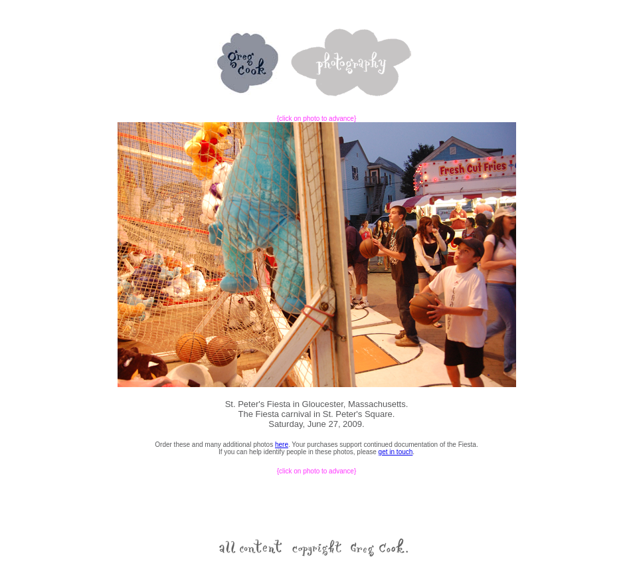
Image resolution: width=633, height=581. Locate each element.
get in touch (396, 452)
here (281, 444)
